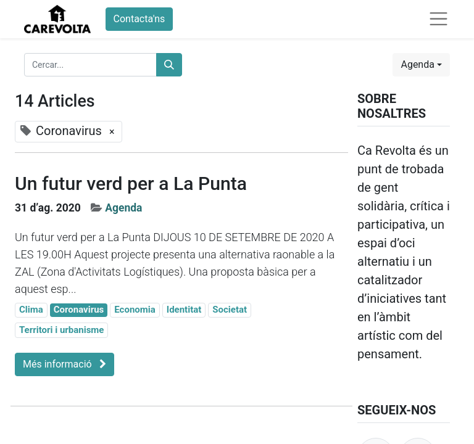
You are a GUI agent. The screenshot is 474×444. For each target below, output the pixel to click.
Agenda (123, 208)
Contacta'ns (139, 19)
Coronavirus (79, 309)
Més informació (64, 364)
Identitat (184, 309)
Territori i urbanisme (61, 329)
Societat (229, 309)
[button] (421, 64)
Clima (31, 309)
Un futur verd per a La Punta (131, 183)
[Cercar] (169, 64)
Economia (134, 309)
